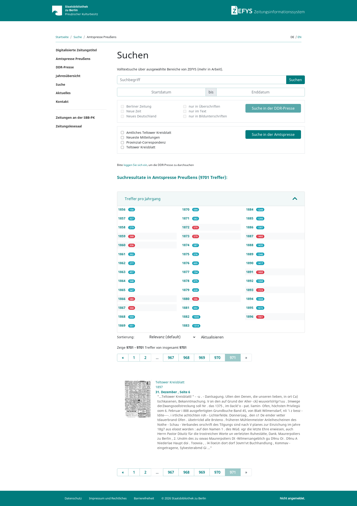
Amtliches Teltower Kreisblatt (148, 132)
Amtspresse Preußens (73, 59)
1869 (122, 325)
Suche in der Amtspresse (273, 134)
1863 (122, 272)
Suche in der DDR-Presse (273, 108)
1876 (186, 263)
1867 (122, 307)
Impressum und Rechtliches (108, 498)
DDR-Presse (65, 67)
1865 (122, 290)
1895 (250, 307)
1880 (186, 299)
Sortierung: (125, 337)
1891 (250, 272)
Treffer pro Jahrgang (143, 198)
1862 (122, 263)
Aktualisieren (212, 337)
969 (202, 357)
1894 (250, 299)
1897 (159, 387)
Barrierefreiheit (144, 498)
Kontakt (62, 101)
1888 (250, 245)
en (299, 37)
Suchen (295, 79)
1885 (250, 218)
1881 (186, 307)
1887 (250, 236)
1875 (186, 254)
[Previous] (122, 357)
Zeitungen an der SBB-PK (75, 117)
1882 (186, 316)
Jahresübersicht (68, 76)
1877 (186, 272)
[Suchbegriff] (201, 79)
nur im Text (197, 111)
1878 (186, 281)
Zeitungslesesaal (69, 126)
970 (217, 357)
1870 (186, 209)
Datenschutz (73, 498)
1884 (250, 209)
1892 (250, 281)
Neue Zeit (133, 111)
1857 (122, 218)
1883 (186, 325)
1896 (250, 316)
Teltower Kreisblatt (140, 147)
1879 (186, 290)
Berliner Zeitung (138, 106)
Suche (78, 37)
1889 (250, 254)
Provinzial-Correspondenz (146, 142)
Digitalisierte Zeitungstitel (76, 50)
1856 (122, 209)
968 (186, 357)
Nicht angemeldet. (292, 498)
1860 (122, 245)
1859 (122, 236)
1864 (122, 281)
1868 (122, 316)
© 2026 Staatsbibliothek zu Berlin (183, 498)
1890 (250, 263)
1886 (250, 227)
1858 (122, 227)
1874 (186, 245)
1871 (186, 218)
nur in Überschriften (204, 106)
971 (235, 357)
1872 (186, 227)
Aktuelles (63, 93)
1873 (186, 236)
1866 (122, 299)
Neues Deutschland (141, 116)
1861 (122, 254)
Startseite (62, 37)
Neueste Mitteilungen (143, 137)
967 (171, 357)
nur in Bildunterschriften (208, 116)
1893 (250, 290)
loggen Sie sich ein (135, 165)
